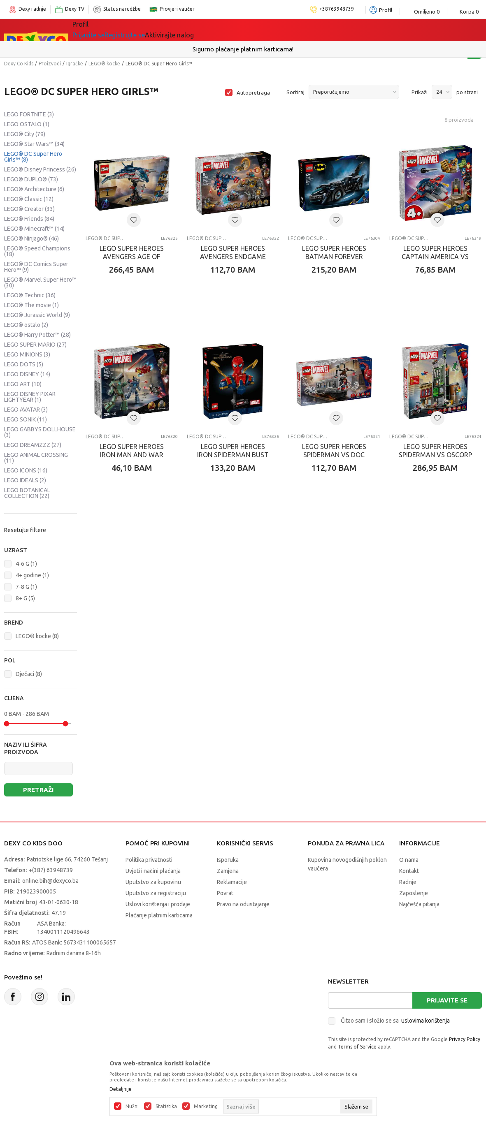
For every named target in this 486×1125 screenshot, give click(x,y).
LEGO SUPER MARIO (35, 344)
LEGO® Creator (29, 209)
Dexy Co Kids (18, 63)
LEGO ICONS (25, 470)
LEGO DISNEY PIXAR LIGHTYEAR (30, 397)
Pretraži (38, 789)
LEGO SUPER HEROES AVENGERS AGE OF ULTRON (132, 257)
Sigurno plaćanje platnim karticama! (243, 49)
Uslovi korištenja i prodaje (158, 904)
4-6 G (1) (26, 563)
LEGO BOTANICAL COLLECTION (27, 493)
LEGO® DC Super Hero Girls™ (33, 156)
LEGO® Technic (30, 295)
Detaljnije (120, 1089)
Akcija (228, 29)
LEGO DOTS (23, 364)
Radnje (407, 882)
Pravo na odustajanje (243, 904)
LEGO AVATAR (26, 409)
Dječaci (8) (29, 674)
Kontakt (409, 871)
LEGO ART (23, 384)
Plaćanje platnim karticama (159, 915)
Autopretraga (253, 92)
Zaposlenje (413, 893)
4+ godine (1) (32, 575)
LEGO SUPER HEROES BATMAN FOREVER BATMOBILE (334, 257)
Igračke (146, 29)
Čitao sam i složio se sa (395, 1020)
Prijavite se (447, 1000)
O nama (409, 859)
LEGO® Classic (28, 199)
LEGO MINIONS (27, 354)
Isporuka (228, 859)
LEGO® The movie (31, 305)
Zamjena (228, 871)
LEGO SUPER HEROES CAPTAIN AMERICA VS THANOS (435, 257)
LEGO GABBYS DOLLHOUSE (40, 432)
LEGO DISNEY (27, 374)
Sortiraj (295, 92)
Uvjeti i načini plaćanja (153, 871)
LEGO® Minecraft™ (34, 228)
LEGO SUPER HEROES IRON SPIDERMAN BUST (233, 450)
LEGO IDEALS (25, 480)
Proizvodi (50, 63)
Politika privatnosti (149, 859)
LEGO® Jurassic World (37, 315)
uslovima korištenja (425, 1020)
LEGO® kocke (104, 63)
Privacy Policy (464, 1039)
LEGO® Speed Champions (37, 251)
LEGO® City (24, 134)
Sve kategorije (100, 29)
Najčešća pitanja (419, 904)
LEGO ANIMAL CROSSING (36, 457)
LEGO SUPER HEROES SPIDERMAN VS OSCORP (435, 450)
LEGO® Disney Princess (40, 169)
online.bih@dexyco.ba (50, 880)
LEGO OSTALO (26, 124)
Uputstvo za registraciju (156, 893)
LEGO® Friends (29, 219)
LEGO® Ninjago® (31, 238)
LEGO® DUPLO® (31, 179)
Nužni (132, 1106)
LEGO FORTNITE (29, 114)
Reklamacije (232, 882)
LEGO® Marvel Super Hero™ (40, 282)
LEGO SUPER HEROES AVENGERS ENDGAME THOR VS (233, 257)
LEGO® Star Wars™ (34, 144)
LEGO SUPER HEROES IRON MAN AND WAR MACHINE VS (132, 455)
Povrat (225, 893)
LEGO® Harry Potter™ (37, 335)
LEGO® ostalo (26, 325)
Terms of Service (357, 1046)
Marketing (206, 1106)
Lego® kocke (188, 29)
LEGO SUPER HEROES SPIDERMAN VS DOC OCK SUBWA (334, 455)
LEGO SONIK (25, 419)
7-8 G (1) (26, 586)
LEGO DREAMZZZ (32, 445)
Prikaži (420, 92)
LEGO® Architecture (34, 189)
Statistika (166, 1106)
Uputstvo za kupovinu (153, 882)
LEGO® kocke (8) (37, 636)
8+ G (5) (25, 598)
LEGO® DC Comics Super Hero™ (36, 267)
